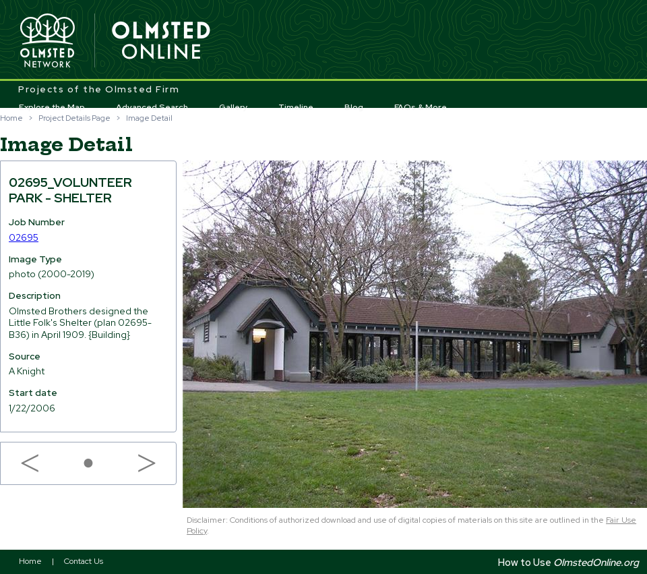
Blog (353, 107)
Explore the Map (52, 107)
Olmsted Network (47, 41)
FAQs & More (420, 107)
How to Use (568, 562)
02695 (23, 237)
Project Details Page (74, 118)
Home (11, 118)
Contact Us (83, 561)
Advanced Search (152, 107)
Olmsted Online (161, 41)
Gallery (233, 107)
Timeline (295, 107)
